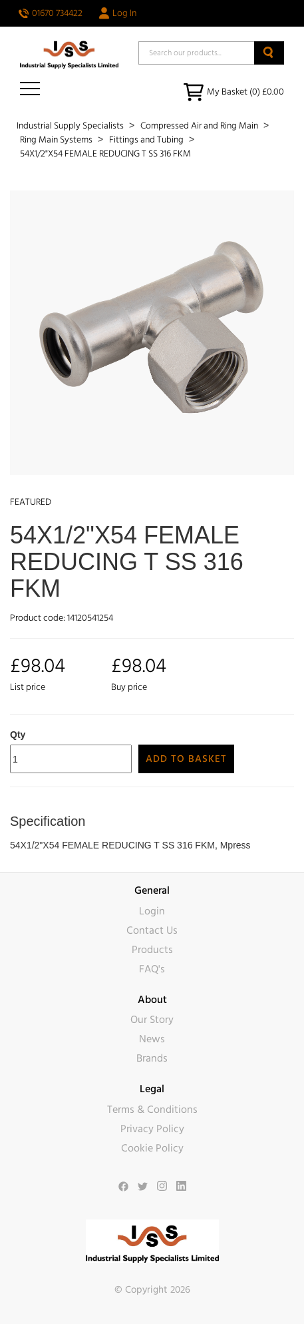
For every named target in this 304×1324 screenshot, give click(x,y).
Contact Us (152, 930)
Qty (17, 734)
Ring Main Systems (57, 140)
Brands (152, 1058)
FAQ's (152, 969)
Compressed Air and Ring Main (200, 126)
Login (152, 911)
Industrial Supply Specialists (71, 126)
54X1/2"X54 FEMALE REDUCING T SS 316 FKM (105, 154)
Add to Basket (186, 759)
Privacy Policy (152, 1129)
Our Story (152, 1019)
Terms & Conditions (152, 1109)
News (152, 1039)
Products (152, 949)
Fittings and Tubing (147, 140)
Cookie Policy (152, 1148)
